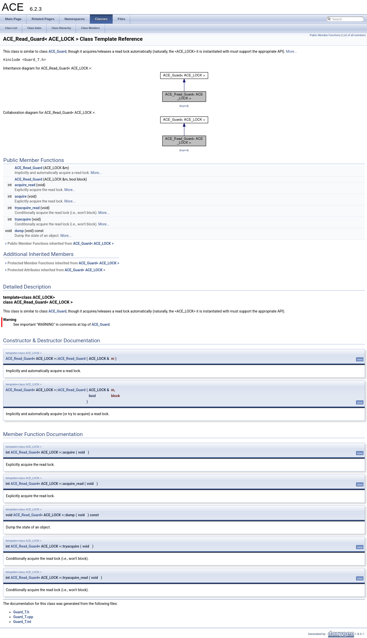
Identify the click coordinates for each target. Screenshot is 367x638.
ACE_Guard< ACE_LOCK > (93, 243)
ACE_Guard (57, 51)
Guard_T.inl (22, 622)
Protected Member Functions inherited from (61, 263)
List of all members (354, 35)
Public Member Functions (325, 35)
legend (184, 105)
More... (291, 51)
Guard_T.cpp (23, 617)
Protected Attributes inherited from (54, 270)
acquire (21, 196)
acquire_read (25, 185)
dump (19, 231)
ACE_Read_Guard (28, 168)
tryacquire (23, 219)
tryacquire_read (27, 208)
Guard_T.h (21, 612)
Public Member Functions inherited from (59, 243)
